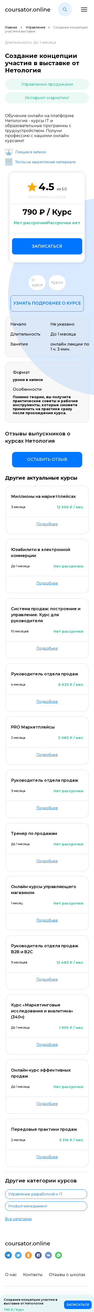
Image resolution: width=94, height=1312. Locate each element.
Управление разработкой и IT (35, 1194)
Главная (11, 27)
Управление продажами (47, 84)
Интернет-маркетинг (47, 97)
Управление (35, 27)
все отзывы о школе (47, 196)
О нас (11, 1274)
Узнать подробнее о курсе (47, 303)
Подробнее (47, 524)
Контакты (33, 1274)
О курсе (37, 282)
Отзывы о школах (67, 1274)
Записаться (47, 246)
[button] (65, 9)
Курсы (57, 282)
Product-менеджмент (27, 1206)
